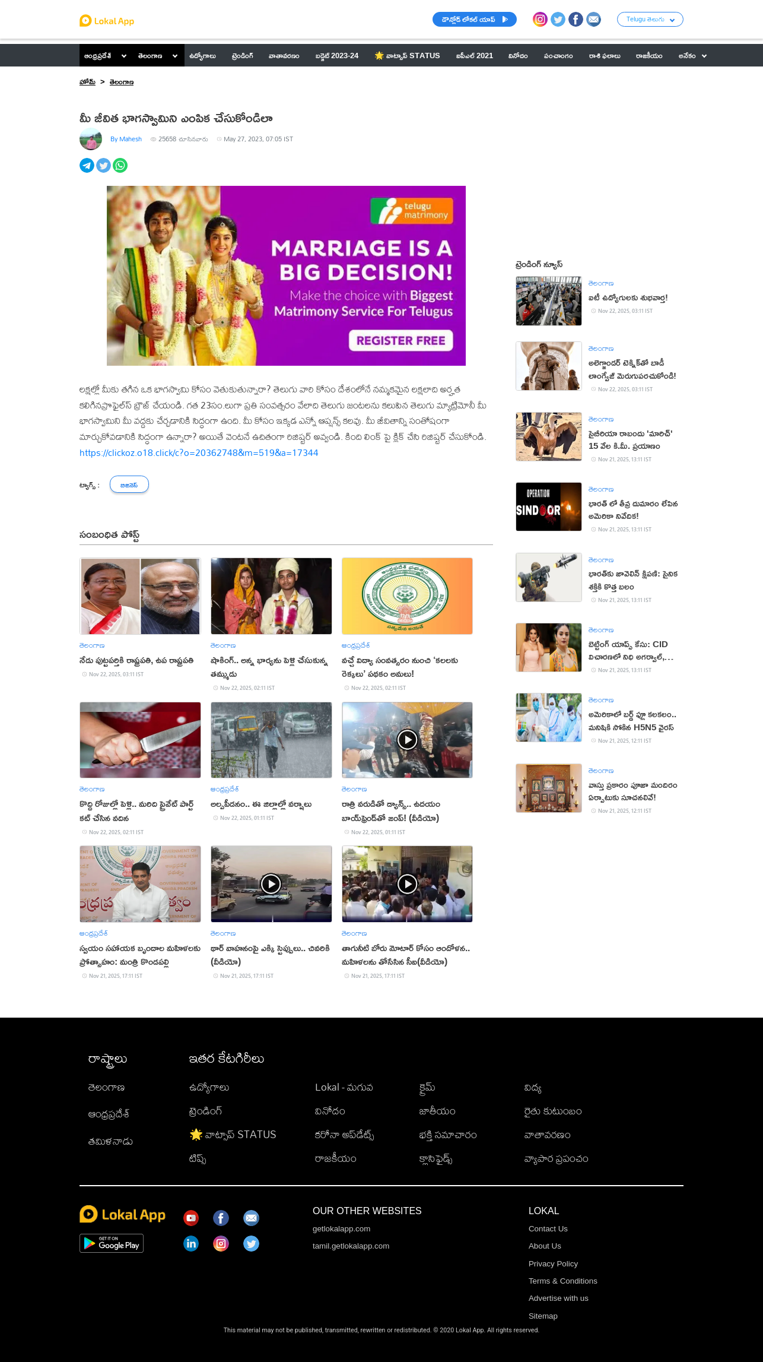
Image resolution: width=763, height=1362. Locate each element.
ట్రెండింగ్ (205, 1110)
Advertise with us (559, 1298)
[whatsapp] (121, 172)
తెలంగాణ (150, 55)
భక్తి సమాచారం (448, 1134)
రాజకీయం (336, 1158)
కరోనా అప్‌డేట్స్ (344, 1134)
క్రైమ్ (427, 1086)
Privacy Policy (553, 1263)
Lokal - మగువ (344, 1086)
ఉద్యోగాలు (209, 1086)
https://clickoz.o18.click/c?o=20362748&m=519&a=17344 (199, 452)
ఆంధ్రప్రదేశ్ (97, 55)
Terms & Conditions (563, 1281)
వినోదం (330, 1110)
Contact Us (548, 1228)
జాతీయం (437, 1110)
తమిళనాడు (110, 1140)
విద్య (533, 1086)
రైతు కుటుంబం (553, 1110)
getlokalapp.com (341, 1228)
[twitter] (104, 172)
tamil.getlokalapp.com (351, 1245)
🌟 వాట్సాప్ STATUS (232, 1134)
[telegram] (88, 172)
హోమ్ (88, 81)
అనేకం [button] (693, 55)
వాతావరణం (547, 1134)
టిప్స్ (197, 1158)
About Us (545, 1245)
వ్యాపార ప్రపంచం (556, 1158)
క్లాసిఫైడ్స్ (435, 1158)
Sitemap (543, 1316)
